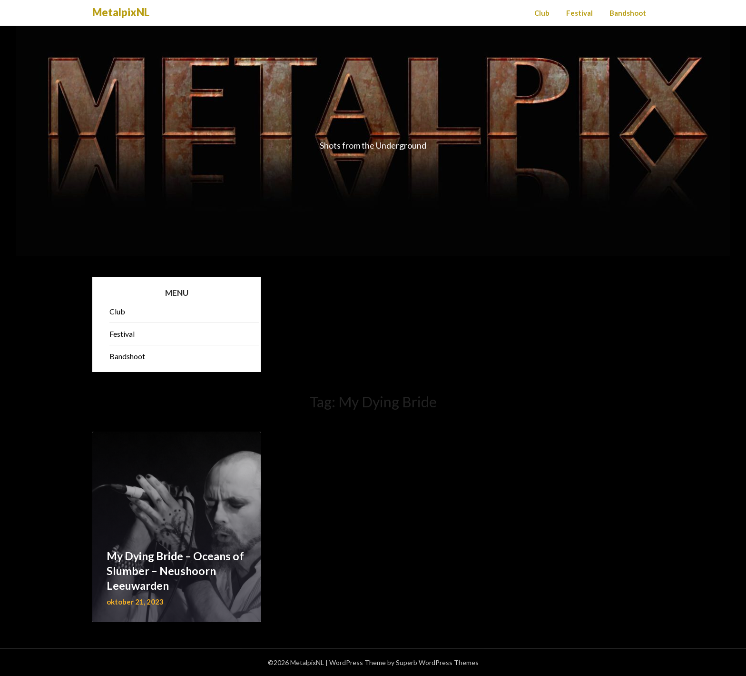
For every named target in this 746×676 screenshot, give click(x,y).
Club (542, 13)
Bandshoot (627, 13)
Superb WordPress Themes (437, 662)
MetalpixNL (120, 12)
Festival (579, 13)
